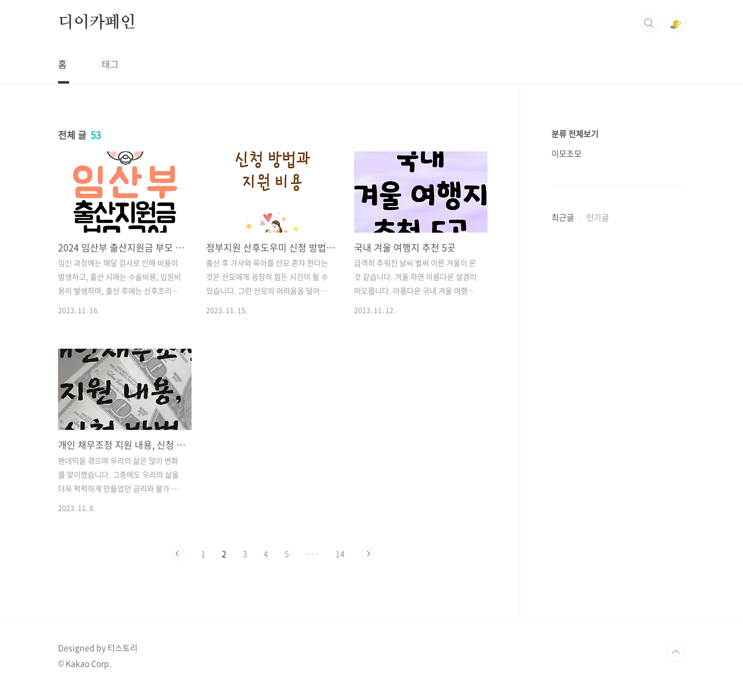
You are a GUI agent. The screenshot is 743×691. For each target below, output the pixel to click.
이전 (178, 553)
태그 (110, 64)
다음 (368, 553)
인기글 (597, 217)
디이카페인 (97, 23)
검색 (649, 23)
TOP (675, 652)
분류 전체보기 (574, 133)
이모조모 (566, 153)
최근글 (562, 217)
